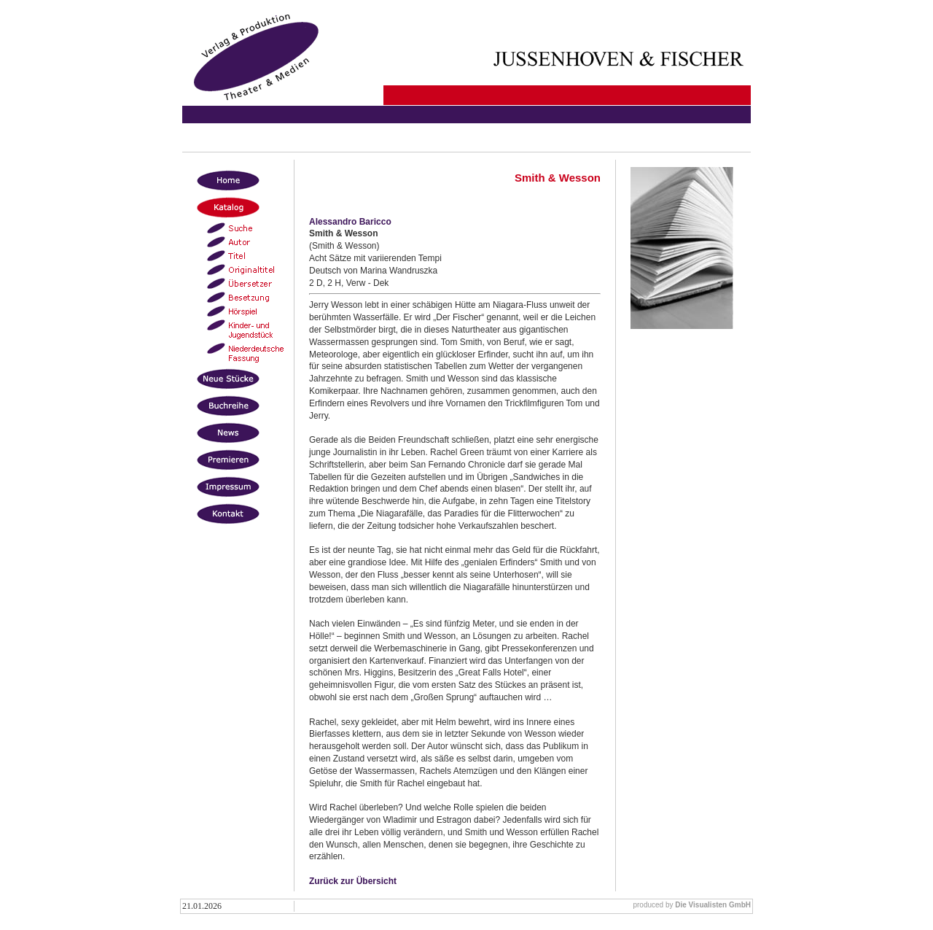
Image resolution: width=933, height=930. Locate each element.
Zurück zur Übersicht (353, 881)
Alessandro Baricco (350, 222)
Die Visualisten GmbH (713, 905)
